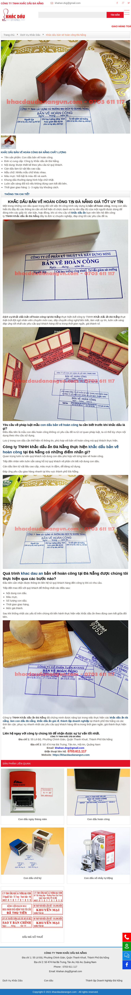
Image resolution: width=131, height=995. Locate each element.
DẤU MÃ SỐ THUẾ (32, 937)
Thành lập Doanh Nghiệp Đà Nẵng (104, 980)
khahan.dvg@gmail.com (68, 3)
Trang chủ (9, 35)
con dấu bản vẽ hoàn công (59, 425)
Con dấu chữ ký (32, 878)
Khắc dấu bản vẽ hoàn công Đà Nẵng (66, 35)
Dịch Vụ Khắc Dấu (30, 35)
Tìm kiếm (115, 15)
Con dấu (48, 980)
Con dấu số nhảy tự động (98, 878)
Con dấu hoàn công (98, 819)
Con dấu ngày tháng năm (32, 819)
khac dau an (32, 573)
